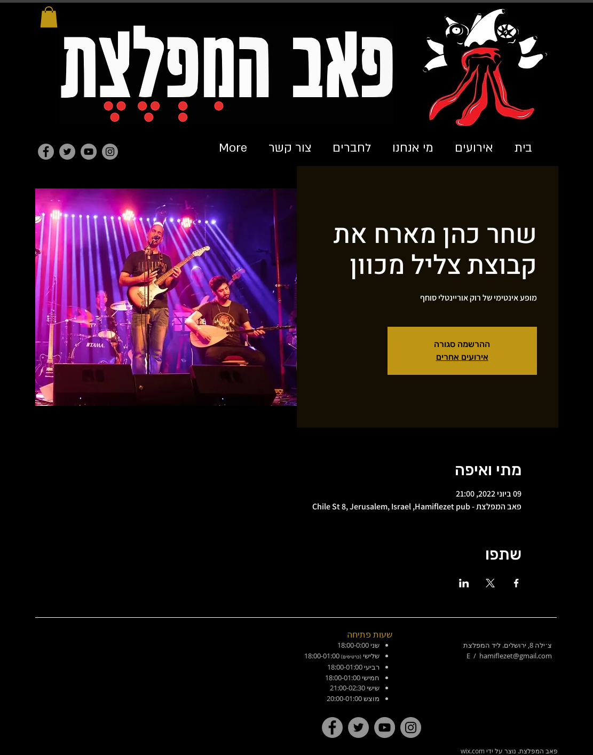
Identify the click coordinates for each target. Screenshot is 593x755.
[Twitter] (67, 152)
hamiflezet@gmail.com (515, 655)
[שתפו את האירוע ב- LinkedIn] (464, 583)
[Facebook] (46, 152)
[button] (49, 16)
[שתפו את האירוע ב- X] (490, 583)
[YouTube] (89, 152)
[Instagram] (110, 152)
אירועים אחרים (462, 357)
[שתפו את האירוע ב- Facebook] (516, 583)
